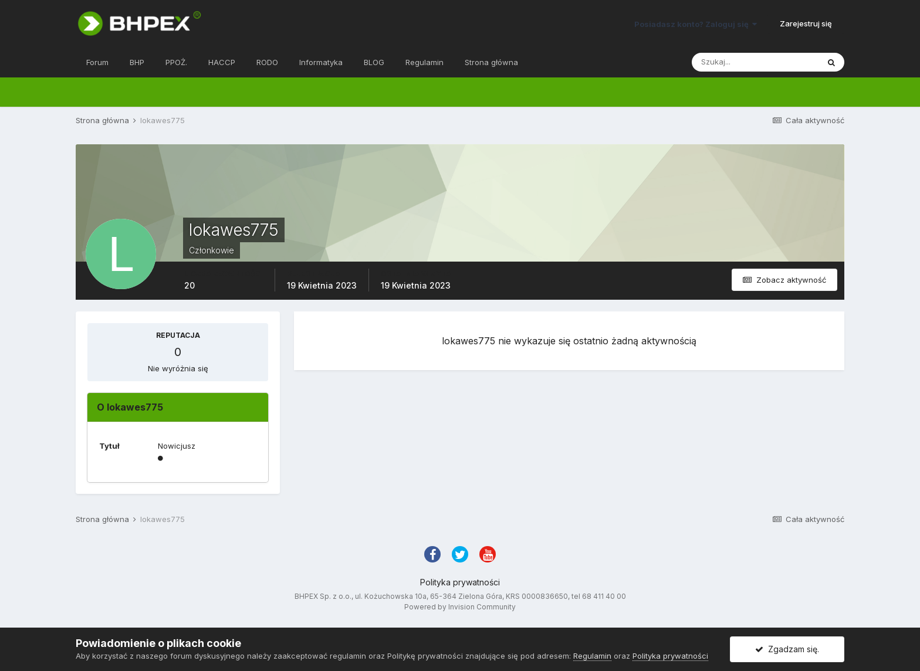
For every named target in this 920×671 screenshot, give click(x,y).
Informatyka (321, 62)
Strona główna (491, 62)
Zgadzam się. (787, 649)
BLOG (374, 62)
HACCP (221, 62)
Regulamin (424, 62)
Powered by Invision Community (460, 606)
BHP (137, 62)
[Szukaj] (755, 62)
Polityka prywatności (460, 582)
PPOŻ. (176, 62)
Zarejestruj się (806, 23)
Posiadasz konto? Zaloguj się (695, 24)
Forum (97, 62)
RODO (267, 62)
